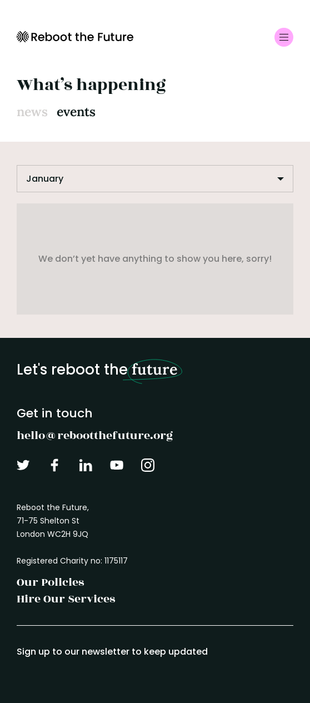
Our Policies (50, 582)
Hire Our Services (66, 598)
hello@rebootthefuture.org (95, 435)
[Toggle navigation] (283, 37)
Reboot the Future (75, 36)
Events (76, 111)
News (32, 111)
